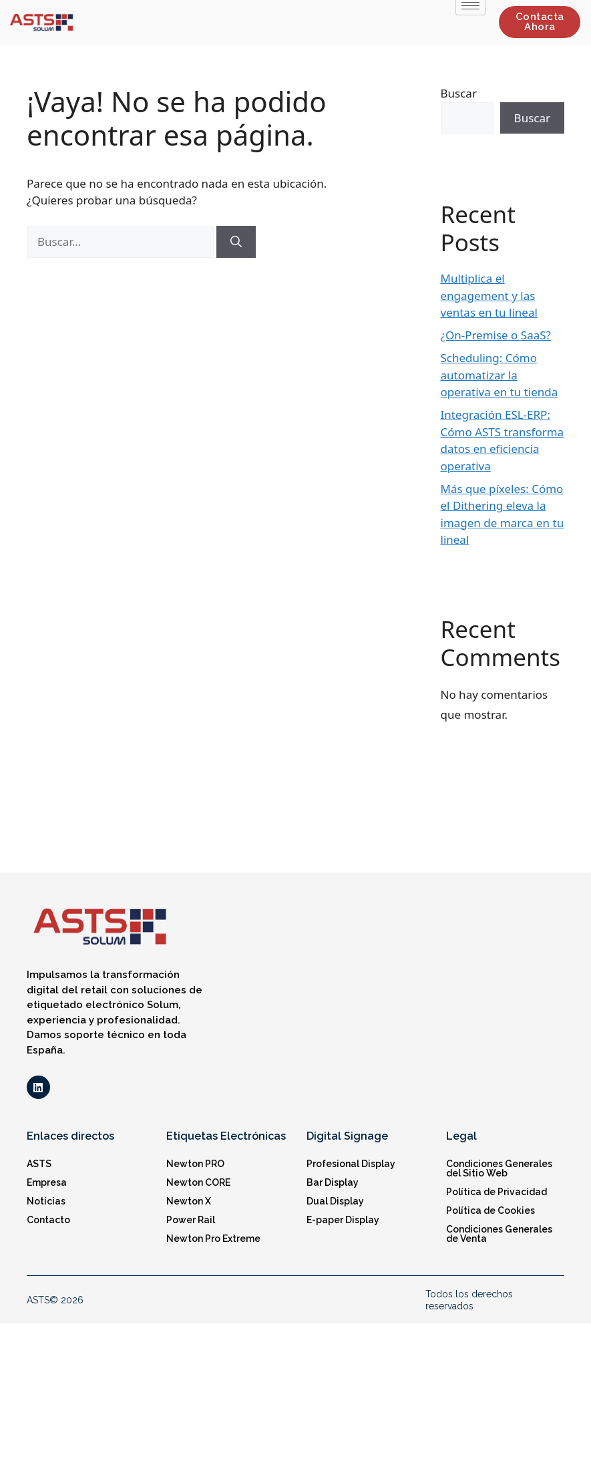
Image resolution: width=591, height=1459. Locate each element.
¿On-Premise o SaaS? (496, 335)
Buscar (459, 93)
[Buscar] (236, 242)
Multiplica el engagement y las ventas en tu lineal (489, 295)
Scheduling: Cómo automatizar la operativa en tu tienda (499, 374)
